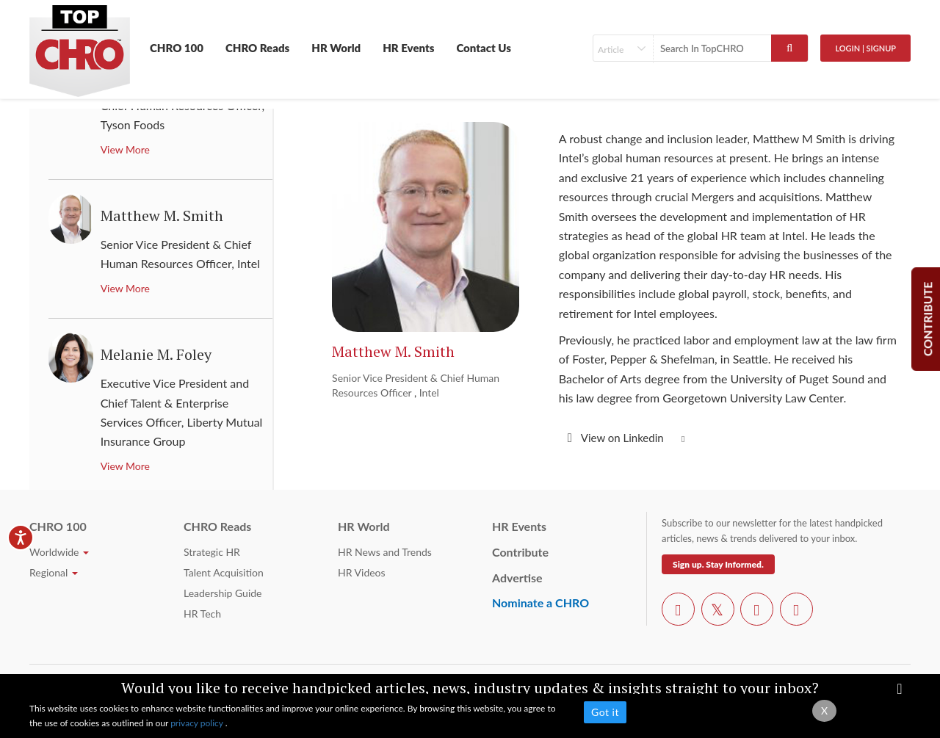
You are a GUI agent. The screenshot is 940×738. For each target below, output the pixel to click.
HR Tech (202, 613)
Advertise (517, 578)
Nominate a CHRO (540, 602)
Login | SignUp (865, 48)
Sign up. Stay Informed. (718, 564)
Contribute (520, 552)
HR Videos (362, 572)
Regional (53, 572)
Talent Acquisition (224, 572)
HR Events (408, 47)
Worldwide (59, 552)
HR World (336, 47)
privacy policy (197, 722)
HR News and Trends (385, 552)
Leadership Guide (222, 593)
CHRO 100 (176, 47)
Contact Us (483, 47)
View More (125, 149)
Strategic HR (212, 552)
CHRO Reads (257, 47)
